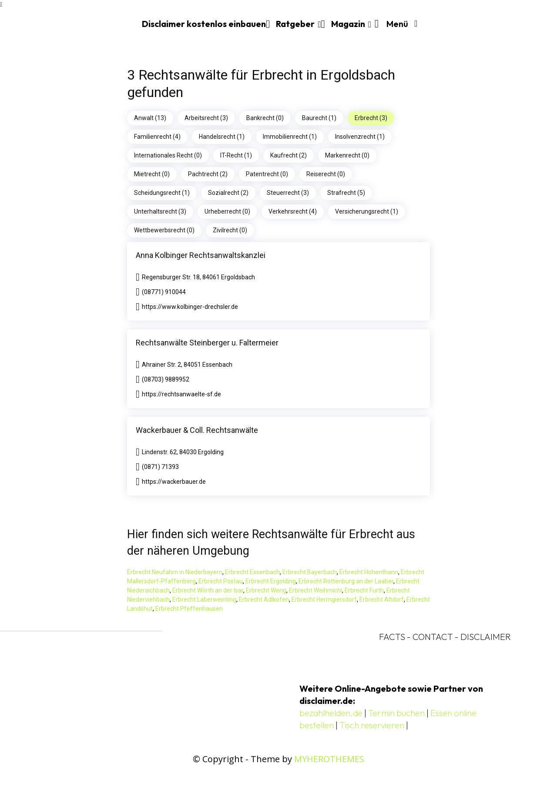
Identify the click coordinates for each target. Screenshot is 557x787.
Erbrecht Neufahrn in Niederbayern (174, 572)
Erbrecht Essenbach (252, 572)
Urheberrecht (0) (227, 211)
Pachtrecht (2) (208, 174)
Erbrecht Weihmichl (315, 590)
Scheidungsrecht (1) (162, 192)
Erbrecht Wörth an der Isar (207, 590)
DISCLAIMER (485, 636)
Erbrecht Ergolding (270, 581)
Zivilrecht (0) (230, 230)
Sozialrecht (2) (228, 192)
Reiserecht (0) (325, 174)
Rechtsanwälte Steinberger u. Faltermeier (207, 342)
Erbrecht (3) (371, 117)
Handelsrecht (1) (222, 136)
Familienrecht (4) (157, 136)
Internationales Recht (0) (168, 155)
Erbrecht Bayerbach (309, 572)
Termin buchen (396, 712)
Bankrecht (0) (265, 117)
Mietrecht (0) (152, 174)
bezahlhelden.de (330, 712)
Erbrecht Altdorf (381, 599)
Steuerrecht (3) (288, 192)
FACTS (392, 636)
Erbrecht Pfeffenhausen (189, 608)
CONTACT (433, 636)
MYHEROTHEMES (329, 759)
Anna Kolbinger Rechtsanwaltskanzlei (200, 255)
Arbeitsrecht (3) (206, 117)
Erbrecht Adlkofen (264, 599)
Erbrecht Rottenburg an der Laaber (346, 581)
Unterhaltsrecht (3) (160, 211)
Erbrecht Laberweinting (204, 599)
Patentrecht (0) (267, 174)
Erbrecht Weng (266, 590)
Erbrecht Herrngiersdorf (324, 599)
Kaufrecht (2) (288, 155)
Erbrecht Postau (220, 581)
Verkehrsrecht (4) (292, 211)
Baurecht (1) (319, 117)
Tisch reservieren (371, 725)
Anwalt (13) (150, 117)
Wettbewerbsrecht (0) (164, 230)
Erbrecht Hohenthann (368, 572)
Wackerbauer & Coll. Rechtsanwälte (197, 430)
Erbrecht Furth (364, 590)
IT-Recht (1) (236, 155)
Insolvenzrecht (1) (360, 136)
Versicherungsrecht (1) (366, 211)
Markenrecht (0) (347, 155)
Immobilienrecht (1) (290, 136)
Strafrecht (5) (346, 192)
